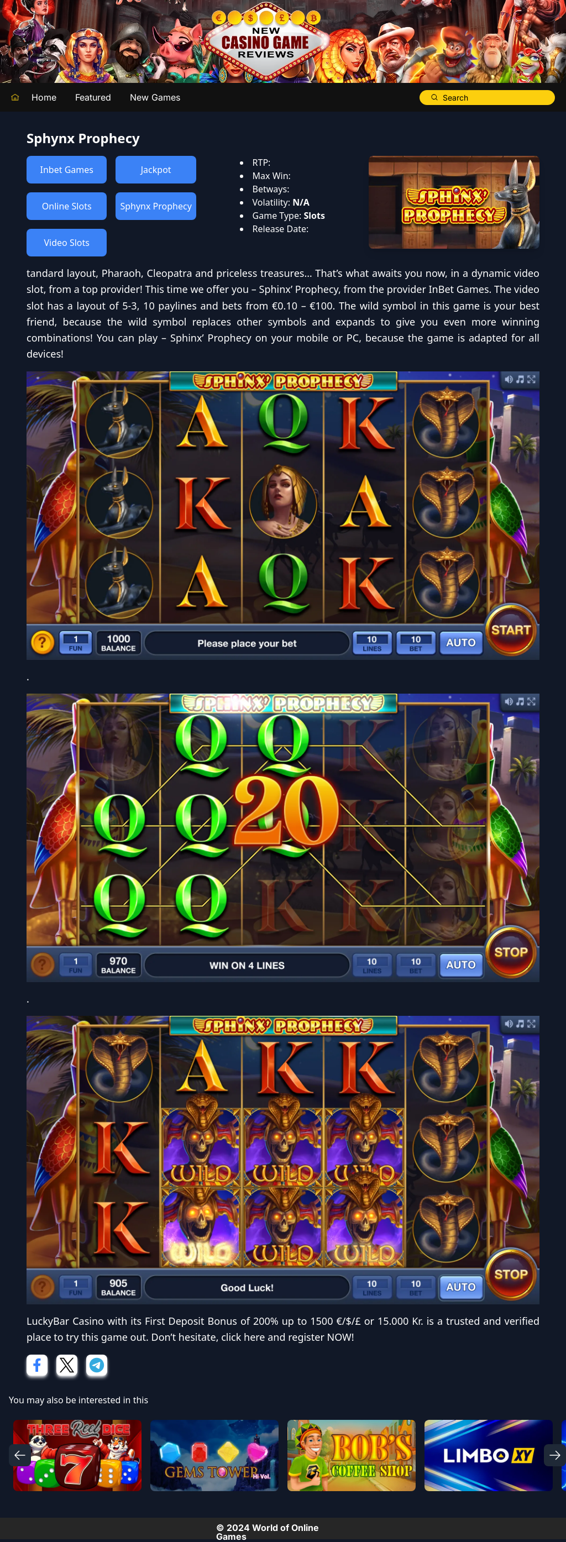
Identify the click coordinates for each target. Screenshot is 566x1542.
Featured (93, 97)
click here (243, 1337)
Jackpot (156, 170)
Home (44, 97)
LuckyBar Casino (65, 1321)
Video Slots (66, 243)
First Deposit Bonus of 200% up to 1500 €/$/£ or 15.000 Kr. (284, 1321)
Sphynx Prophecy (155, 206)
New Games (155, 97)
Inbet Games (66, 170)
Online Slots (67, 206)
